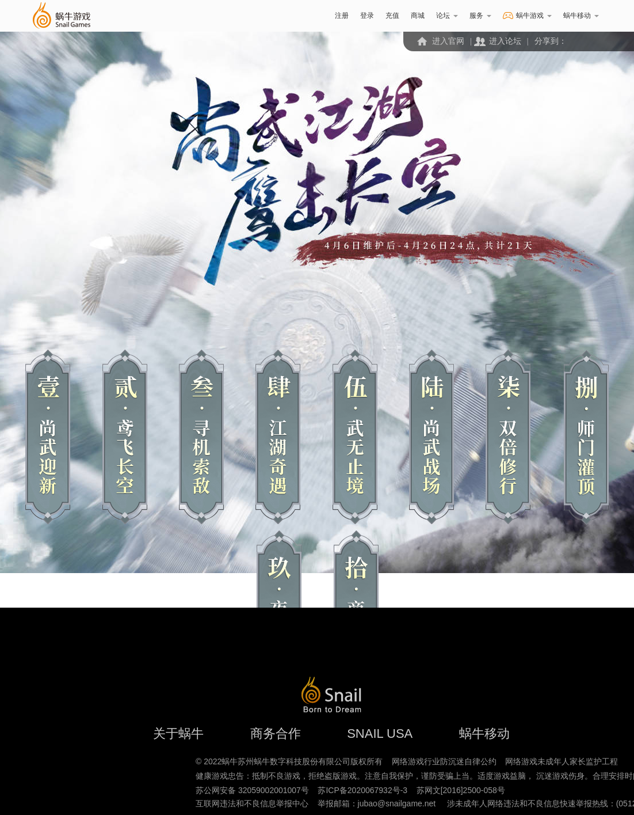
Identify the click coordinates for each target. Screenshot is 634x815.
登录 (367, 16)
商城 (418, 16)
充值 (392, 16)
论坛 (447, 16)
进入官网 (448, 41)
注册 (342, 16)
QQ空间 (613, 41)
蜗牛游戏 (61, 16)
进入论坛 (505, 41)
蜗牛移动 (581, 16)
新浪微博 (594, 41)
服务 (480, 16)
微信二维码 (575, 41)
